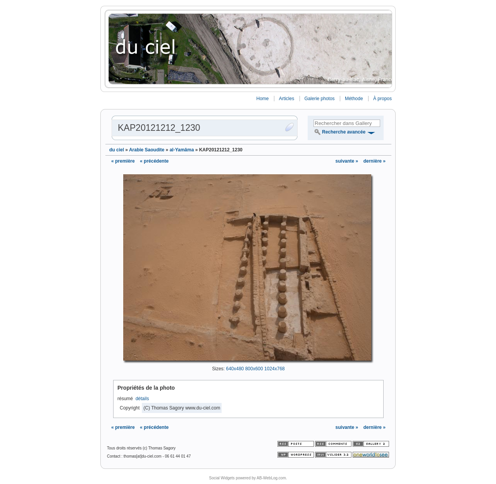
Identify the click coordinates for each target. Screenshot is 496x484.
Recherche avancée (343, 132)
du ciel (116, 150)
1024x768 (274, 368)
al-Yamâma (182, 150)
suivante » (348, 161)
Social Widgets (221, 478)
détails (142, 398)
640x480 (235, 368)
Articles (286, 98)
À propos (382, 98)
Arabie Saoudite (146, 150)
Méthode (354, 98)
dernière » (374, 161)
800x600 (254, 368)
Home (262, 98)
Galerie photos (320, 98)
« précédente (154, 161)
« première (123, 161)
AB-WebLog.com (271, 478)
